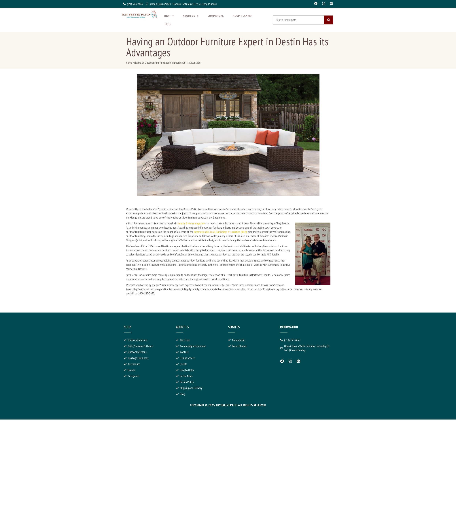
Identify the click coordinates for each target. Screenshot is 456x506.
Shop (169, 15)
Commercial (216, 16)
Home (129, 62)
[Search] (328, 20)
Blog (168, 24)
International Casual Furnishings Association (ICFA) (220, 232)
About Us (190, 15)
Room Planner (242, 16)
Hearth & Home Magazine (191, 223)
